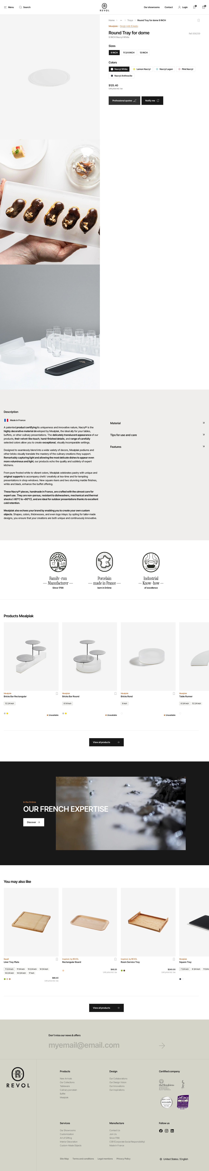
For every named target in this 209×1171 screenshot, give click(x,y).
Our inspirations (117, 1089)
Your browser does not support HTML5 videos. (121, 813)
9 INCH (114, 52)
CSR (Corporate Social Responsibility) (127, 1141)
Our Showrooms (68, 1130)
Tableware (65, 1086)
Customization (67, 1134)
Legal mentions (105, 1158)
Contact (169, 7)
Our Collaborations (118, 1078)
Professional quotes (124, 100)
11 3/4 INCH (128, 52)
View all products (106, 742)
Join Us (113, 1134)
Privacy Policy (124, 1158)
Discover (33, 822)
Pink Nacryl (185, 69)
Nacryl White (119, 69)
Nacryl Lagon (164, 69)
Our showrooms (152, 7)
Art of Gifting (66, 1138)
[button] (182, 7)
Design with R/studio (131, 26)
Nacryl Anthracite (121, 75)
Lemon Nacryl (141, 69)
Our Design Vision (117, 1082)
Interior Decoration (69, 1141)
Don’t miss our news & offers (104, 1041)
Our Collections (67, 1082)
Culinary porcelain (68, 1089)
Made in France (116, 1145)
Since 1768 (114, 1138)
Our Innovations (117, 1086)
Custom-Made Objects (70, 1145)
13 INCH (144, 52)
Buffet (62, 1093)
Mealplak (113, 26)
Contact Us (114, 1130)
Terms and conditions (83, 1158)
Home (112, 20)
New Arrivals (66, 1078)
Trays (130, 20)
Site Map (64, 1158)
